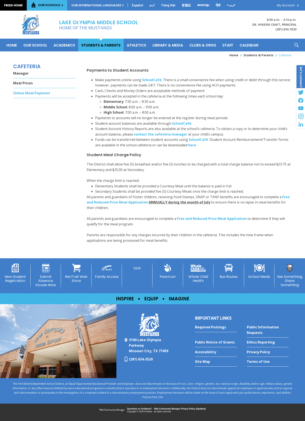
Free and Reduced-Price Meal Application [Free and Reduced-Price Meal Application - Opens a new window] (212, 218)
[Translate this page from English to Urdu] (152, 4)
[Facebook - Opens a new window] (301, 100)
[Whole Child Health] (198, 273)
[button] (296, 45)
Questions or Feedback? (139, 409)
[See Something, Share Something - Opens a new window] (290, 275)
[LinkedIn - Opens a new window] (301, 124)
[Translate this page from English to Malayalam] (203, 4)
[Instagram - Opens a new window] (301, 116)
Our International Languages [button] (96, 5)
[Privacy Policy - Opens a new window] (267, 352)
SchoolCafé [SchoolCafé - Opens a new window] (151, 80)
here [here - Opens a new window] (192, 145)
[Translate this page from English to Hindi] (218, 5)
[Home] (11, 45)
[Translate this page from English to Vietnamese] (168, 5)
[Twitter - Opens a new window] (301, 92)
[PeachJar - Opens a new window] (168, 271)
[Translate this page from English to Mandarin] (186, 5)
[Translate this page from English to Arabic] (231, 4)
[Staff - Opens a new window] (227, 45)
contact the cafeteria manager (160, 134)
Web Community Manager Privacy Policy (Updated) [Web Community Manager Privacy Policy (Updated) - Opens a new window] (180, 409)
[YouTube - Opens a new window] (301, 108)
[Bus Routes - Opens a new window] (229, 271)
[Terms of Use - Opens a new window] (267, 362)
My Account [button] (286, 5)
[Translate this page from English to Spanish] (137, 5)
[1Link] (137, 267)
